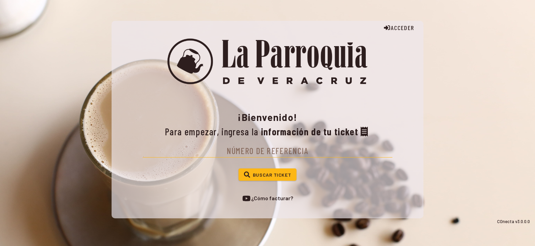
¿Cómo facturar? (267, 198)
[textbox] (267, 150)
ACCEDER (398, 27)
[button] (267, 174)
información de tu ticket (315, 131)
